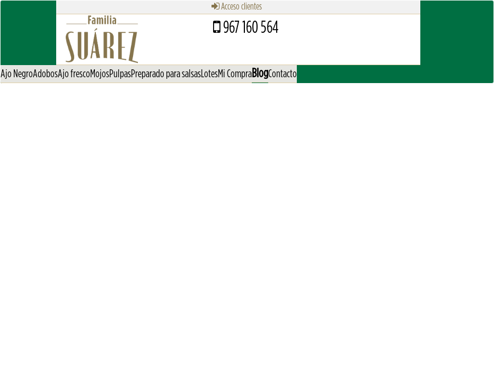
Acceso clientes (236, 7)
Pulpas (120, 73)
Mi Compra (235, 73)
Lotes (209, 73)
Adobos (45, 73)
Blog (260, 73)
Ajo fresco (74, 73)
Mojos (99, 73)
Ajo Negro (17, 73)
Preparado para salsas (166, 73)
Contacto (282, 73)
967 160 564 (245, 27)
